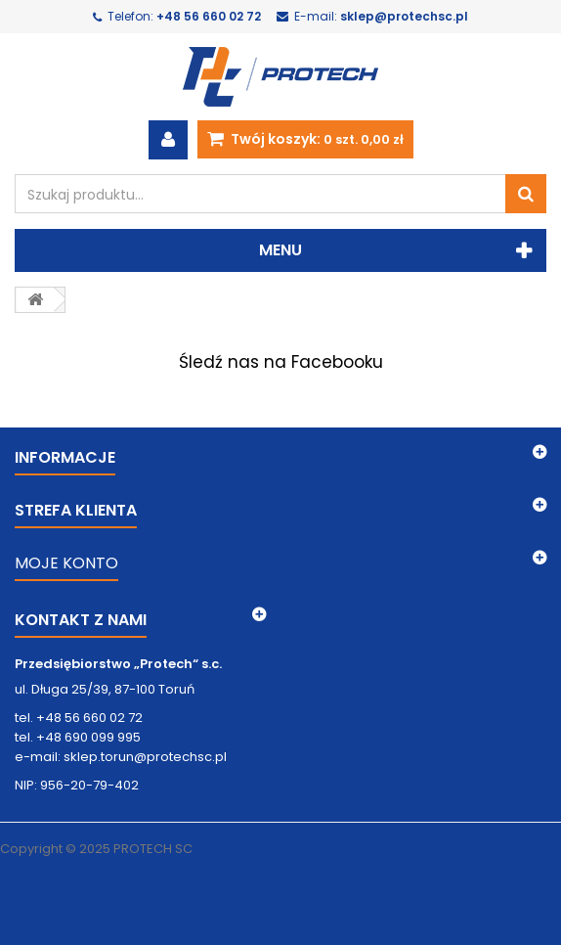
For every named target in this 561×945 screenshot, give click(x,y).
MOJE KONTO (66, 563)
